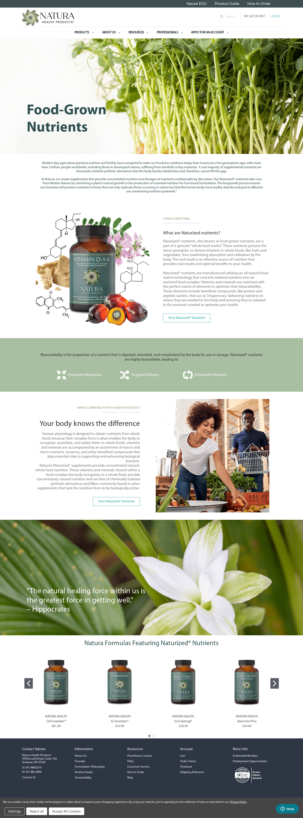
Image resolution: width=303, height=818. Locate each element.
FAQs (130, 761)
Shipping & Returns (192, 772)
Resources (139, 32)
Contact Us (29, 777)
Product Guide (227, 4)
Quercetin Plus (246, 721)
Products (84, 32)
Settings (14, 811)
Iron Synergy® (183, 721)
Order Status (188, 761)
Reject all (37, 811)
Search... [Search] (231, 16)
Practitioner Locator (139, 756)
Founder (80, 761)
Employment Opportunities (250, 761)
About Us (111, 32)
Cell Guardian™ (56, 721)
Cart (182, 756)
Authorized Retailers (245, 756)
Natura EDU (196, 4)
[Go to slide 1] (28, 683)
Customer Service (138, 766)
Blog (130, 777)
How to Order (259, 4)
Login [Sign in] (275, 16)
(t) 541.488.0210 (31, 767)
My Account (254, 16)
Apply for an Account (210, 32)
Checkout (186, 766)
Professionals (170, 32)
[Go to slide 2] (274, 683)
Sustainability (83, 777)
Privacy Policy (238, 802)
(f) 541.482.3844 (31, 772)
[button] (186, 316)
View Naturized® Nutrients (186, 318)
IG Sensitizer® (120, 721)
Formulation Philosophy (90, 766)
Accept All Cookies (66, 811)
